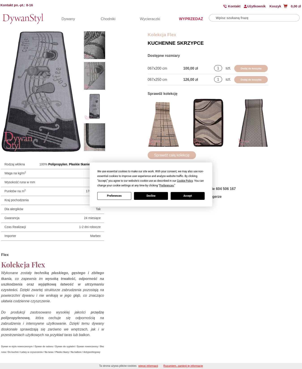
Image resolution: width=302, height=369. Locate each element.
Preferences (114, 195)
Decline (151, 195)
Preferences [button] (167, 185)
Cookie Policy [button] (185, 180)
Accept (187, 195)
